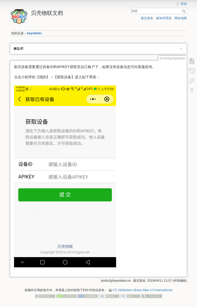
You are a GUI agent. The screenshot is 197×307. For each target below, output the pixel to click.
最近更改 (147, 18)
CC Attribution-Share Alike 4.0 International (142, 290)
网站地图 (181, 18)
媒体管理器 (163, 18)
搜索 (184, 11)
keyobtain (34, 33)
